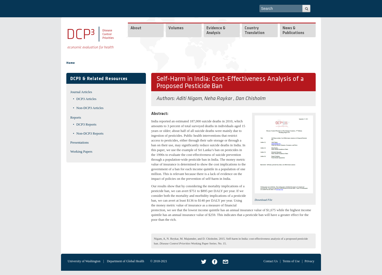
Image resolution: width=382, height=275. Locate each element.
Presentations (79, 142)
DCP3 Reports (86, 124)
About (136, 28)
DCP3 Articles (86, 99)
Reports (75, 117)
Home (70, 63)
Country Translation (254, 30)
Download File (263, 199)
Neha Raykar (218, 98)
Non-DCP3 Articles (89, 108)
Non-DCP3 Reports (89, 133)
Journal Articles (81, 92)
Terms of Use (291, 261)
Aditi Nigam (189, 98)
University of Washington (84, 261)
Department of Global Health (125, 261)
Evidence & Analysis (215, 30)
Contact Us (270, 261)
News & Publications (293, 30)
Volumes (176, 28)
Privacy (309, 261)
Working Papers (81, 151)
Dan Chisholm (251, 98)
